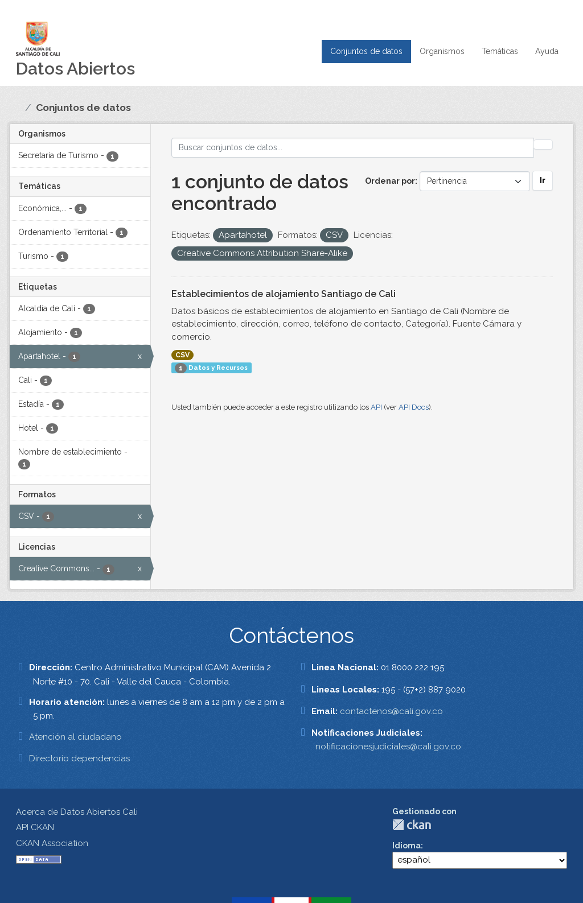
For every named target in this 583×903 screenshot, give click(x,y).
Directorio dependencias (79, 758)
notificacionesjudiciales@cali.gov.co (388, 746)
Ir (542, 180)
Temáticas (500, 51)
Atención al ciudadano (75, 737)
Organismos (442, 51)
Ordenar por (390, 180)
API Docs (414, 407)
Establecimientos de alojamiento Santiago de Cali (283, 293)
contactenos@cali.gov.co (391, 711)
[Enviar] (543, 144)
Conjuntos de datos (366, 51)
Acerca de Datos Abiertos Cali (77, 812)
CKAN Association (52, 843)
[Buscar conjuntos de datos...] (353, 148)
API (376, 407)
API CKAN (35, 827)
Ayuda (547, 51)
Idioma (406, 845)
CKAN (411, 825)
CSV (182, 355)
